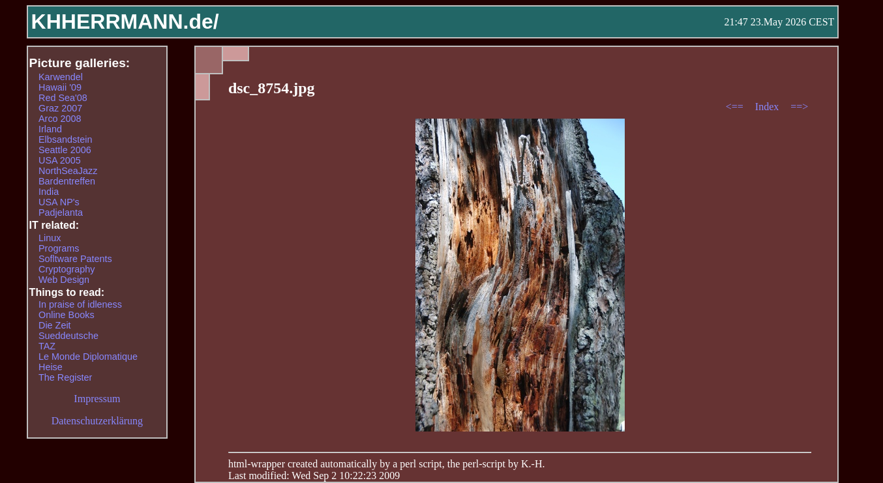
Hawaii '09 (60, 87)
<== (736, 106)
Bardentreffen (66, 181)
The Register (65, 377)
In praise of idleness (80, 304)
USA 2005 (59, 160)
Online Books (66, 315)
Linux (49, 238)
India (48, 191)
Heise (50, 367)
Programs (58, 248)
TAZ (46, 346)
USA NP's (59, 202)
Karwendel (60, 77)
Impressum (97, 398)
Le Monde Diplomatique (88, 356)
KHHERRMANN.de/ (125, 21)
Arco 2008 (60, 118)
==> (799, 106)
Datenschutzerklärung (97, 420)
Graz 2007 (60, 108)
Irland (50, 129)
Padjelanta (60, 212)
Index (768, 106)
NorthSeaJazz (67, 171)
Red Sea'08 (62, 98)
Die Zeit (54, 325)
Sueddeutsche (68, 335)
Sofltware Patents (75, 259)
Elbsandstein (65, 139)
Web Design (63, 279)
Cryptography (66, 269)
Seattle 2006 (64, 150)
